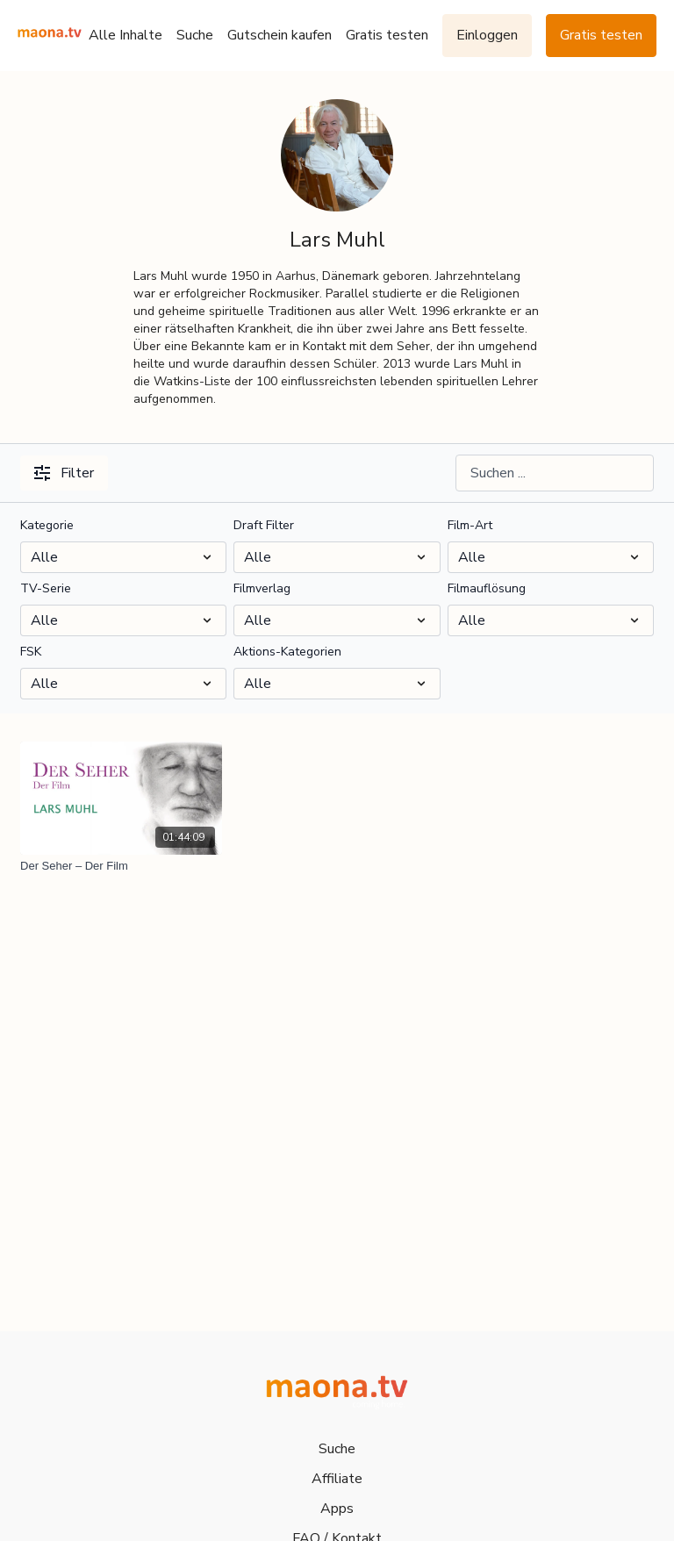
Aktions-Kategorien (287, 651)
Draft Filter (263, 525)
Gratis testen (387, 35)
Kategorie (47, 525)
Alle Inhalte (125, 35)
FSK (30, 651)
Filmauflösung (487, 588)
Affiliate (337, 1478)
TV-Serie (45, 588)
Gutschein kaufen (279, 35)
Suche (194, 35)
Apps (337, 1508)
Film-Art (470, 525)
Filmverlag (261, 588)
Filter (64, 473)
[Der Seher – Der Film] (121, 866)
